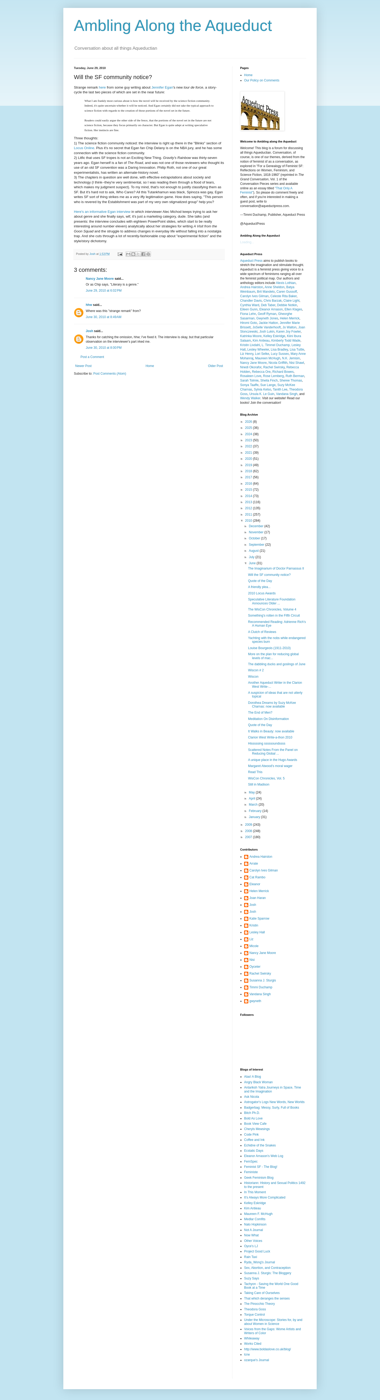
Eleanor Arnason (271, 309)
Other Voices (253, 1241)
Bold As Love (253, 1118)
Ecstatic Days (253, 1151)
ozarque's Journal (256, 1360)
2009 (249, 825)
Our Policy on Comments (261, 80)
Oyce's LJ (251, 1246)
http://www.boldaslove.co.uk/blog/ (267, 1349)
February (255, 811)
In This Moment (255, 1192)
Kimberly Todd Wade (285, 340)
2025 (249, 428)
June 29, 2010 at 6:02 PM (104, 290)
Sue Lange (268, 385)
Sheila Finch (269, 380)
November (256, 532)
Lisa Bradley (279, 349)
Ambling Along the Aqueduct (173, 25)
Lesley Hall (257, 932)
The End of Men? (260, 712)
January (255, 817)
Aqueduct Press (251, 261)
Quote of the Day (260, 581)
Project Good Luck (257, 1251)
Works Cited (252, 1344)
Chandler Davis (251, 300)
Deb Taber (268, 305)
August (254, 551)
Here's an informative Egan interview (102, 212)
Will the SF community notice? (269, 575)
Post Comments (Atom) (109, 373)
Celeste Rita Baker (283, 296)
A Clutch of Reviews (262, 632)
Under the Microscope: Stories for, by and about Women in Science (273, 1321)
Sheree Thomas (290, 380)
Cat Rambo (257, 877)
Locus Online (84, 148)
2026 (249, 422)
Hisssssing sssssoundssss (266, 743)
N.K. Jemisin (291, 358)
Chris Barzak (273, 300)
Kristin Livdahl (250, 345)
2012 (249, 508)
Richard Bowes (283, 372)
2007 (249, 837)
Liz (251, 939)
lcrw (247, 1354)
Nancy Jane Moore (100, 279)
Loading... (247, 242)
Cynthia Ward (249, 305)
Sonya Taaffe (249, 385)
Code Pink (251, 1134)
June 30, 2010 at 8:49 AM (103, 317)
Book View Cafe (255, 1124)
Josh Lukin (266, 331)
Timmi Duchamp (260, 987)
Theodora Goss (255, 1309)
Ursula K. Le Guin (261, 394)
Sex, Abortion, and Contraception (267, 1268)
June (252, 563)
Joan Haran (257, 898)
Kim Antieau (261, 340)
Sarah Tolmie (249, 380)
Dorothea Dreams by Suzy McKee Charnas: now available (272, 704)
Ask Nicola (251, 1097)
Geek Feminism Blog (258, 1177)
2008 (249, 831)
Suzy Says (251, 1278)
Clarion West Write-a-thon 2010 (270, 737)
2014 (249, 496)
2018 (249, 471)
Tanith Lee (280, 389)
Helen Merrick (290, 318)
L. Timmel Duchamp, (276, 345)
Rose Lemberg (273, 376)
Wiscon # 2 (256, 670)
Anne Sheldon (274, 287)
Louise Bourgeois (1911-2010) (269, 648)
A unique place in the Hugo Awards (272, 760)
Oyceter (254, 966)
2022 (249, 446)
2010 (249, 520)
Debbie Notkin (287, 305)
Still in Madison (258, 784)
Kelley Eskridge (274, 336)
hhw (89, 305)
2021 (249, 453)
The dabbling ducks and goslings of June (276, 664)
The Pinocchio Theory (259, 1304)
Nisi (252, 960)
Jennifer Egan (162, 87)
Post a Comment (92, 357)
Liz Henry (246, 354)
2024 (249, 434)
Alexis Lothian (286, 283)
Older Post (215, 366)
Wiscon (253, 676)
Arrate (253, 863)
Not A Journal (253, 1230)
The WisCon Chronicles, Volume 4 (272, 609)
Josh (89, 331)
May (252, 792)
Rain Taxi (250, 1257)
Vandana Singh (286, 394)
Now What (251, 1235)
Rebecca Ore (261, 372)
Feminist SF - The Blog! (260, 1167)
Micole (254, 946)
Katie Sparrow (259, 918)
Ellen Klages (293, 309)
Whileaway (251, 1338)
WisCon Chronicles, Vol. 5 (266, 778)
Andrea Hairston (251, 287)
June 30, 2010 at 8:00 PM (104, 348)
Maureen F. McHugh (258, 1214)
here (102, 87)
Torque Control (254, 1314)
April (252, 798)
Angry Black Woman (258, 1082)
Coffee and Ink (254, 1140)
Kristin (253, 925)
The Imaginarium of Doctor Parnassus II (276, 568)
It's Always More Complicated (264, 1197)
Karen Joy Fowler (288, 331)
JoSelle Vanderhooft (267, 327)
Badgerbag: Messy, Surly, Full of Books (271, 1107)
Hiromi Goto (248, 323)
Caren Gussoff (287, 291)
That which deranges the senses (267, 1298)
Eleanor (254, 884)
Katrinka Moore (251, 336)
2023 (249, 440)
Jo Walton (290, 327)
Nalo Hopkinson (255, 1224)
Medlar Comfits (254, 1219)
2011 (249, 514)
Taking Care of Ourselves (262, 1293)
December (256, 526)
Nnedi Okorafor (251, 367)
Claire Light (291, 300)
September (257, 545)
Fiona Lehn (248, 314)
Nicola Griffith (277, 363)
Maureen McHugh (267, 358)
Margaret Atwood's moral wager (270, 766)
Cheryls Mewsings (257, 1129)
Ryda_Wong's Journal (259, 1262)
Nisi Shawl (296, 363)
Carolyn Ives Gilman (254, 296)
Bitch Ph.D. (252, 1113)
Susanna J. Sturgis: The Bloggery (267, 1273)
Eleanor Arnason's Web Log (263, 1156)
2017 (249, 477)
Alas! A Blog (252, 1076)
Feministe (251, 1172)
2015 (249, 490)
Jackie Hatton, (269, 323)
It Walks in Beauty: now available (271, 731)
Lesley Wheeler (258, 349)
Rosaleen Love (250, 376)
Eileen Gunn (249, 309)
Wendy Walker (250, 398)
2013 (249, 502)
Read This (255, 772)
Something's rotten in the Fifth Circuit (274, 615)
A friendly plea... (259, 587)
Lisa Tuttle (297, 349)
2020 (249, 459)
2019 (249, 465)
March (254, 804)
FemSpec (251, 1161)
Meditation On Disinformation (268, 719)
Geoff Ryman (267, 314)
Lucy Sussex (280, 354)
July (252, 557)
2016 (249, 483)
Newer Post (83, 366)
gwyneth (255, 1001)
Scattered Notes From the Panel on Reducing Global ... (273, 751)
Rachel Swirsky (273, 367)
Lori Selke (262, 354)
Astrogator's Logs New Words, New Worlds (274, 1102)
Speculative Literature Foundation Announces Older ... (271, 601)
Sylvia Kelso (262, 389)
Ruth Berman (295, 376)
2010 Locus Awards (262, 593)
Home (150, 366)
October (255, 538)
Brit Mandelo (266, 291)
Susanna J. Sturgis (262, 980)
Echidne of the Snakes (260, 1145)
